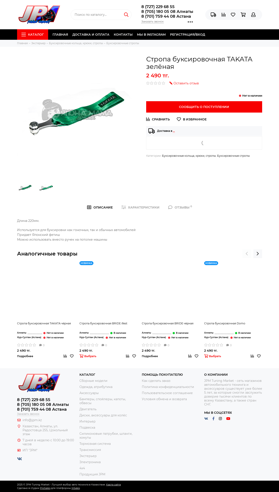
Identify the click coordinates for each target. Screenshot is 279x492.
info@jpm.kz (32, 420)
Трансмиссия (90, 450)
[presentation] (246, 253)
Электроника (90, 462)
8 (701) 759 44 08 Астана (166, 16)
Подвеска (87, 427)
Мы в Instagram (151, 35)
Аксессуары (89, 393)
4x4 (82, 468)
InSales (76, 488)
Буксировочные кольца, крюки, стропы (189, 155)
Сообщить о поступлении (204, 107)
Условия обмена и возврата (164, 399)
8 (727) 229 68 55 (158, 6)
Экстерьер (88, 456)
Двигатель (88, 409)
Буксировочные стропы (233, 155)
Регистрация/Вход (187, 35)
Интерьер (87, 421)
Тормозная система (95, 444)
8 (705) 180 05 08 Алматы (167, 11)
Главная (60, 35)
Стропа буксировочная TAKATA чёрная (44, 323)
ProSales (45, 488)
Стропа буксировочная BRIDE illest (103, 323)
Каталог (32, 35)
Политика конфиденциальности (168, 387)
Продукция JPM (92, 474)
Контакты (123, 35)
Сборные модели (93, 381)
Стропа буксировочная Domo (224, 323)
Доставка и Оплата (90, 35)
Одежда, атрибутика (95, 387)
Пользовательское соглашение (167, 393)
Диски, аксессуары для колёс (103, 415)
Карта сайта (113, 484)
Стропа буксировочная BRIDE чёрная (167, 323)
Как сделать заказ (156, 381)
